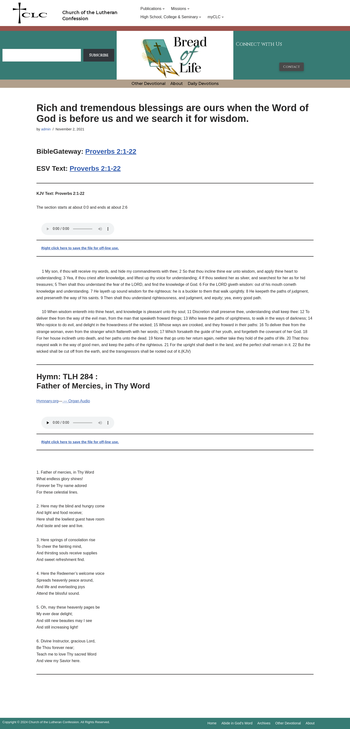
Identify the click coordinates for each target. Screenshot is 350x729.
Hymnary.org (47, 401)
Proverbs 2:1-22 (110, 151)
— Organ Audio (76, 401)
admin (46, 129)
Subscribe (98, 55)
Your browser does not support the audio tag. (77, 229)
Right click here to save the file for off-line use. (80, 248)
